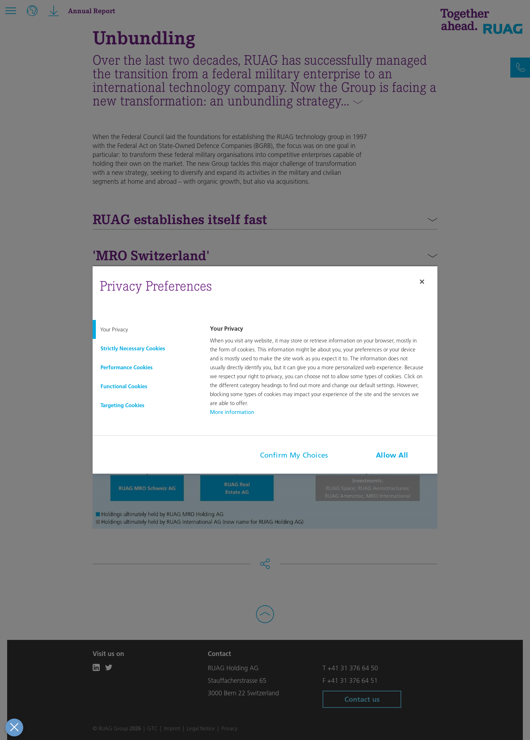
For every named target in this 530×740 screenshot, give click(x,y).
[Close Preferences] (14, 727)
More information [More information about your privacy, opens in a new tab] (232, 412)
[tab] (145, 329)
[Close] (422, 281)
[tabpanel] (322, 371)
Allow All (392, 455)
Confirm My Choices (294, 455)
